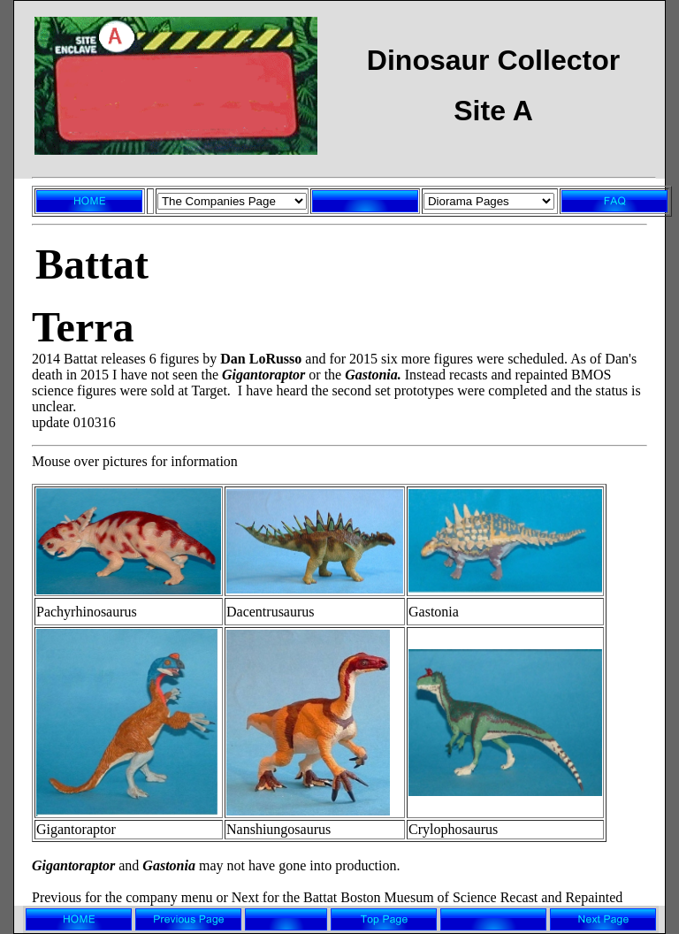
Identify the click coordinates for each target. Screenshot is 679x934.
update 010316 (74, 422)
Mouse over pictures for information (135, 461)
